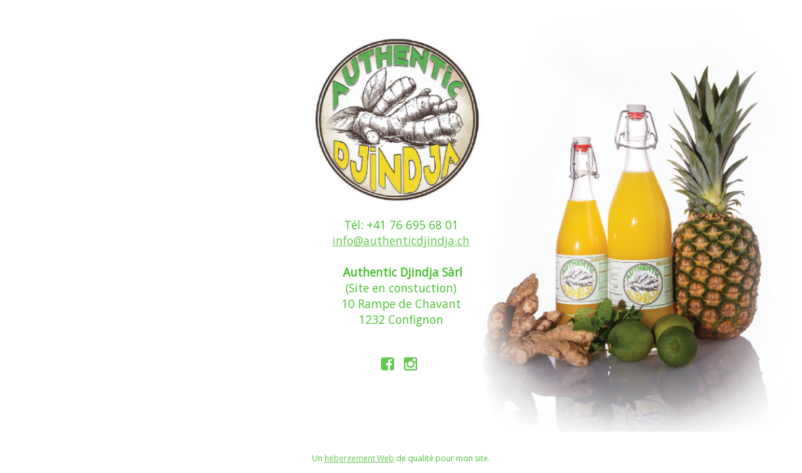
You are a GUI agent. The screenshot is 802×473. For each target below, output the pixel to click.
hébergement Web (359, 458)
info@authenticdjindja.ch (401, 240)
